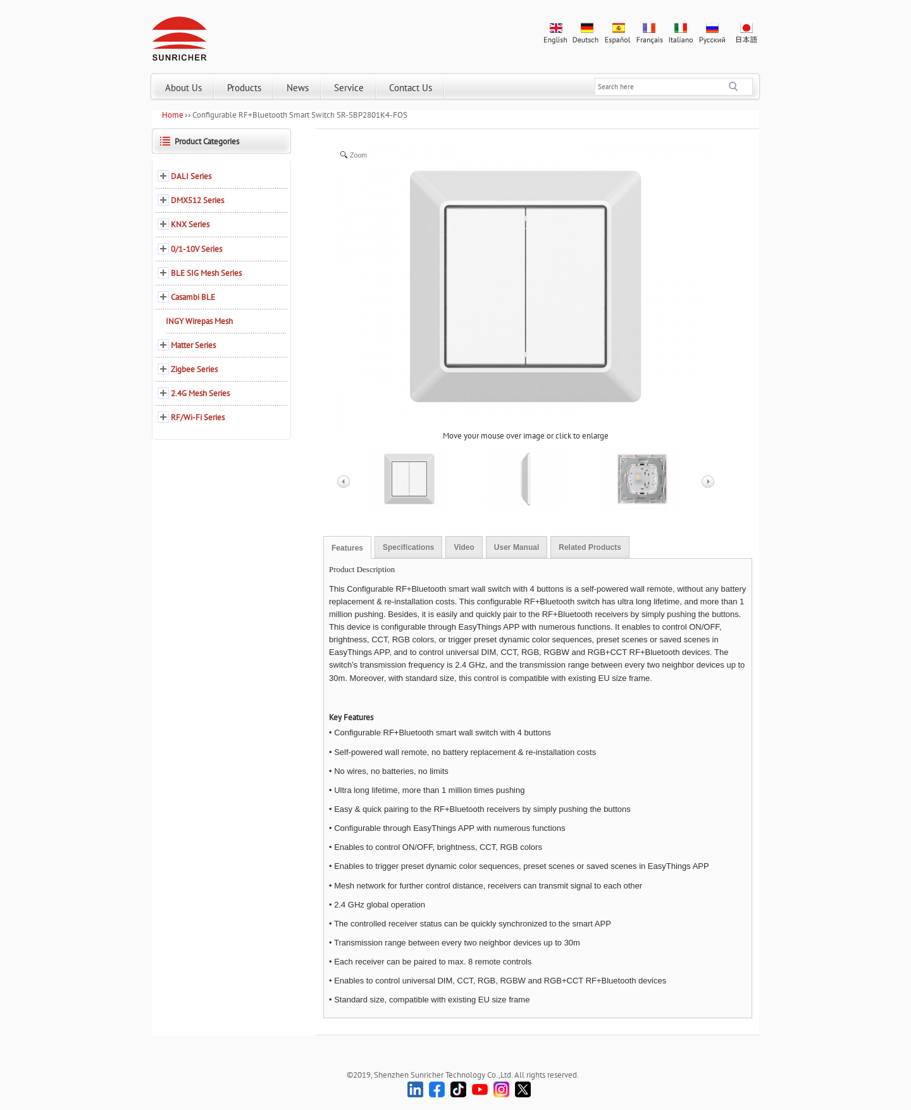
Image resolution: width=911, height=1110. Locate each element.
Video (464, 547)
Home (172, 114)
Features (347, 548)
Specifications (408, 547)
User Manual (516, 547)
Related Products (590, 547)
